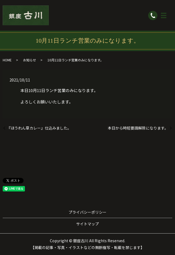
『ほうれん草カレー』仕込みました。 (39, 128)
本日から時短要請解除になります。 (138, 128)
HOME (7, 60)
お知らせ (29, 60)
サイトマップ (87, 223)
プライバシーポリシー (87, 212)
